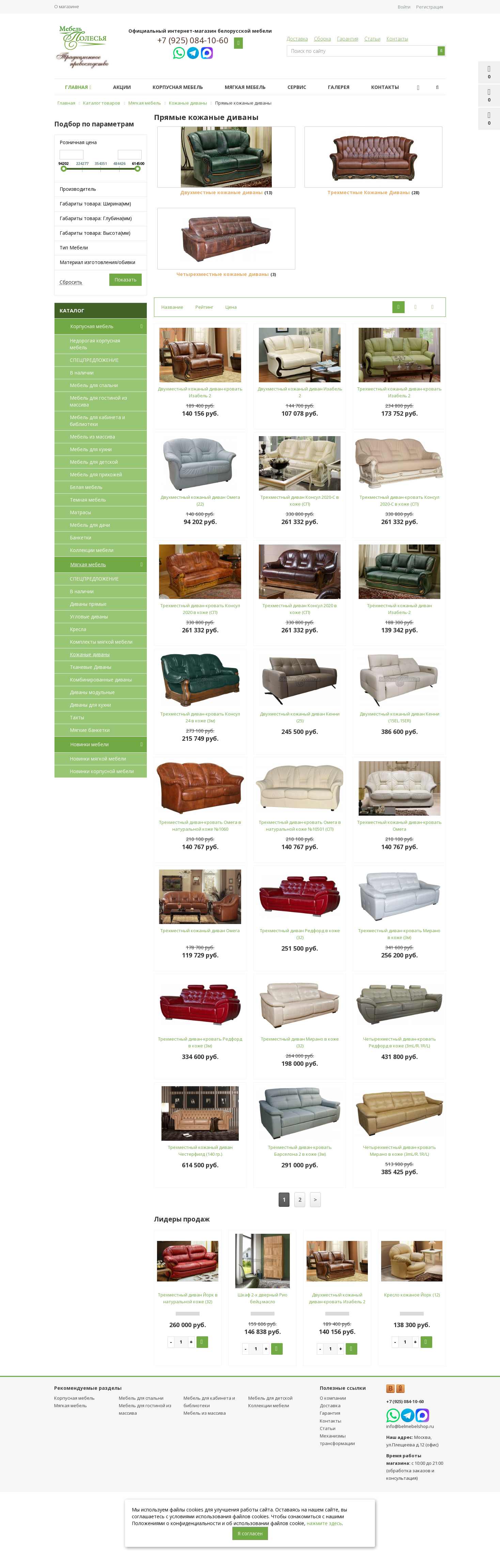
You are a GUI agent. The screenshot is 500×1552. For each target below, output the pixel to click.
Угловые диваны (89, 616)
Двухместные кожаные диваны (221, 222)
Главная (79, 87)
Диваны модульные (92, 692)
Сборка (322, 38)
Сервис (309, 87)
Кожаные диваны (90, 654)
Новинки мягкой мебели (98, 758)
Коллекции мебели (91, 550)
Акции (126, 87)
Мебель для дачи (90, 525)
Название (172, 367)
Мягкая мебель (254, 87)
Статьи (372, 38)
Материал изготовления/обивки (97, 262)
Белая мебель (86, 487)
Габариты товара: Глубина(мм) (96, 218)
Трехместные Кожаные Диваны (368, 222)
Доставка (297, 38)
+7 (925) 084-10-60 (193, 40)
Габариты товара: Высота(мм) (95, 233)
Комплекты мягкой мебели (101, 642)
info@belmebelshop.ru (410, 1487)
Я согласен (250, 1533)
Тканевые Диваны (90, 667)
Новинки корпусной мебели (102, 771)
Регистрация (429, 7)
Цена (231, 367)
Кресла (78, 629)
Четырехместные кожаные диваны (222, 334)
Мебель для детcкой (94, 462)
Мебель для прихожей (96, 474)
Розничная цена (78, 142)
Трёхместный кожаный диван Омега (200, 991)
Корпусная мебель (184, 87)
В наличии (82, 372)
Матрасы (80, 512)
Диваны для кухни (90, 705)
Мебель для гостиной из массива (98, 401)
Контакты (397, 38)
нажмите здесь (324, 1523)
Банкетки (80, 537)
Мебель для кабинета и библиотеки (97, 420)
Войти (404, 7)
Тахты (77, 717)
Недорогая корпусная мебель (95, 344)
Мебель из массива (92, 436)
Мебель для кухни (91, 449)
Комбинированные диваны (101, 679)
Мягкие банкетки (90, 730)
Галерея (353, 87)
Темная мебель (88, 499)
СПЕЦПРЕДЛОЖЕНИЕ (94, 360)
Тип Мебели (74, 247)
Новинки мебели (107, 744)
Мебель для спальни (94, 385)
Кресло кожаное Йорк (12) (412, 1355)
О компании (333, 1458)
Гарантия (347, 38)
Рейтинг (204, 367)
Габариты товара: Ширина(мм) (95, 203)
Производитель (78, 189)
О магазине (66, 6)
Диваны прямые (88, 604)
